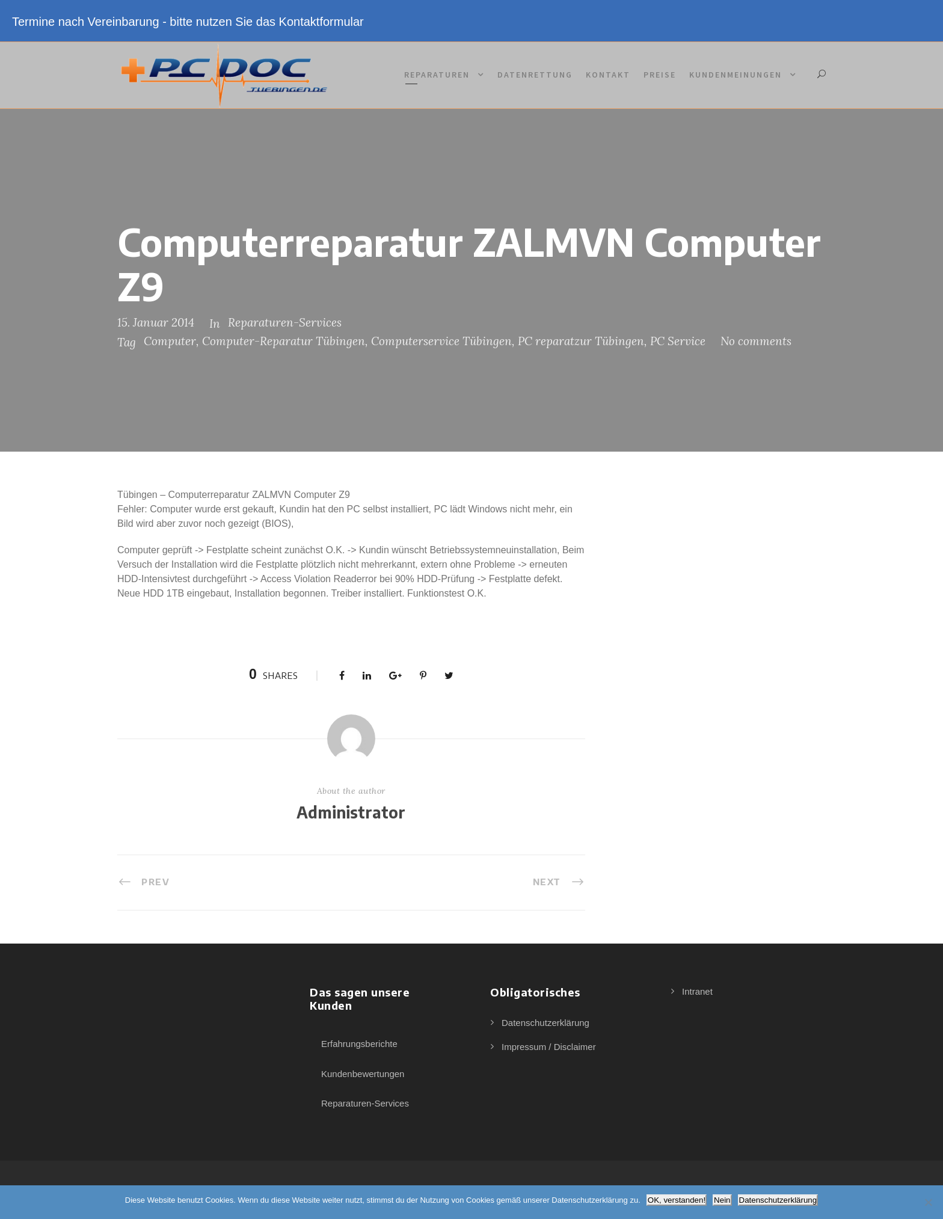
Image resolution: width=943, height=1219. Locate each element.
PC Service (677, 341)
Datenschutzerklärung (545, 1023)
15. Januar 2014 (155, 322)
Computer (170, 341)
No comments (755, 341)
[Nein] (928, 1202)
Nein (722, 1200)
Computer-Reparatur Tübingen (283, 341)
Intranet (697, 991)
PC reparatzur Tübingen (581, 341)
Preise (660, 74)
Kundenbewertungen (362, 1074)
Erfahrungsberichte (359, 1044)
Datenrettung (535, 74)
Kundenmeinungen (735, 74)
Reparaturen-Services (285, 322)
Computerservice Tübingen (441, 341)
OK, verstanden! (676, 1200)
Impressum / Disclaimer (549, 1047)
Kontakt (608, 74)
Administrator (350, 812)
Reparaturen (437, 74)
